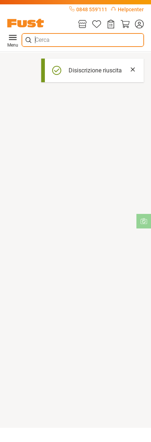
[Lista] (96, 24)
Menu (12, 40)
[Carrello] (125, 24)
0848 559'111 (88, 9)
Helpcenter (127, 9)
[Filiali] (82, 24)
